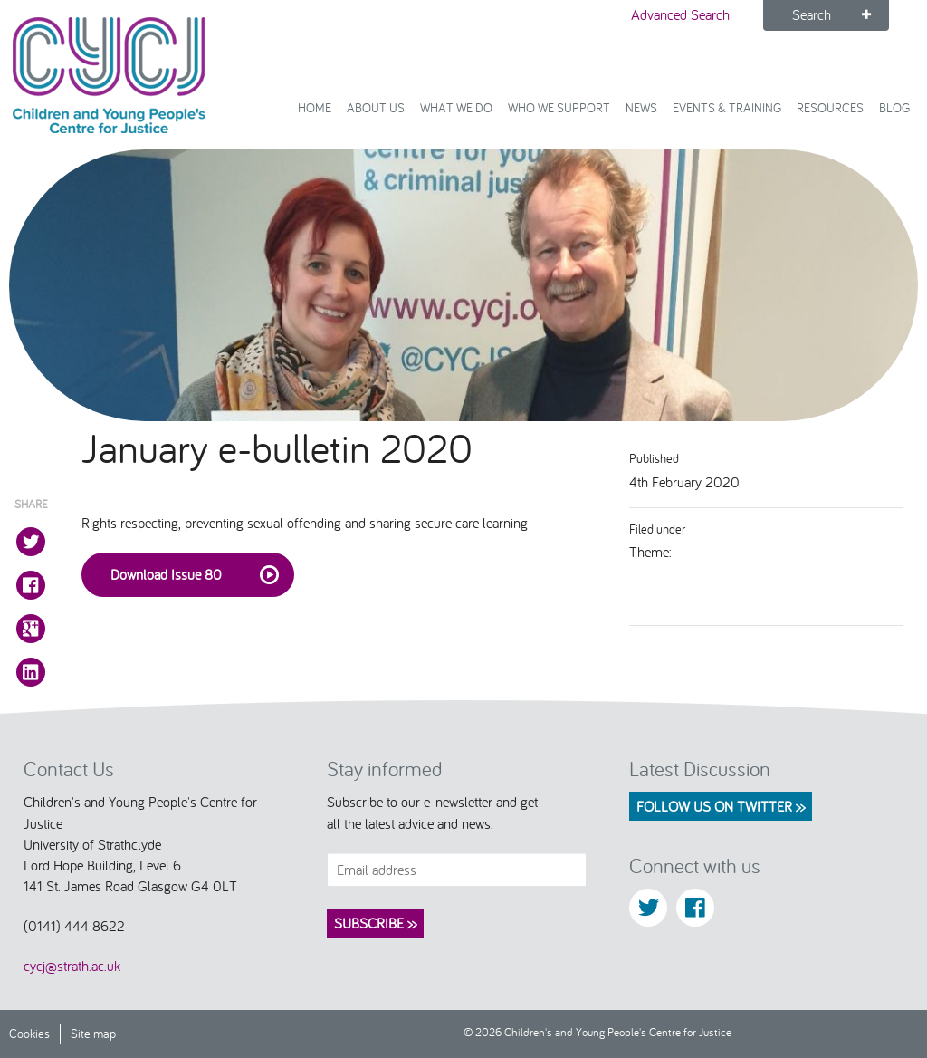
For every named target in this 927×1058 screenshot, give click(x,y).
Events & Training (727, 107)
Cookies (29, 1033)
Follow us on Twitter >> (720, 806)
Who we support (559, 107)
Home (314, 107)
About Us (376, 107)
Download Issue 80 (195, 575)
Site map (93, 1033)
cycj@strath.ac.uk (72, 966)
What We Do (456, 107)
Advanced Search (680, 14)
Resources (830, 107)
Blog (894, 107)
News (641, 107)
